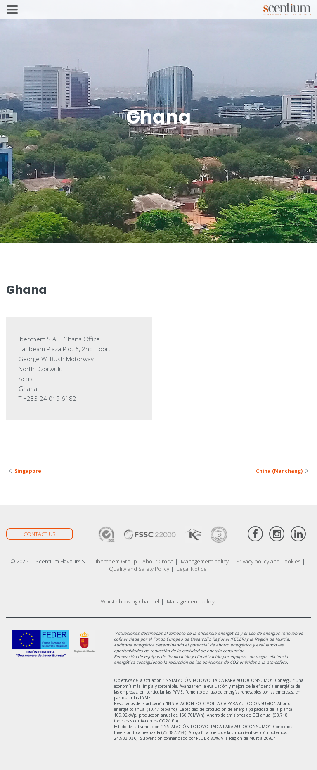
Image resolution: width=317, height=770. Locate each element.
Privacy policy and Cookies (268, 561)
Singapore (27, 470)
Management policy (205, 561)
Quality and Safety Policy (139, 568)
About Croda (157, 561)
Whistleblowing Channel (130, 601)
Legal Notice (192, 568)
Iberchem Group (116, 561)
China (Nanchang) (279, 470)
